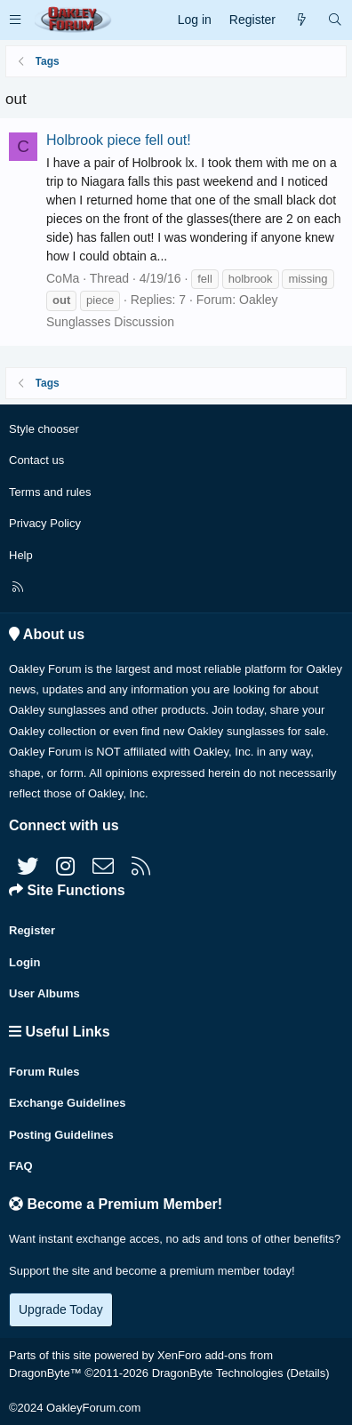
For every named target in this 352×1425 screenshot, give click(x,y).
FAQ (21, 1166)
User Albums (44, 993)
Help (21, 555)
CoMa (62, 278)
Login (24, 962)
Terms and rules (50, 492)
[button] (15, 20)
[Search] (335, 20)
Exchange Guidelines (67, 1102)
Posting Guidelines (61, 1134)
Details (308, 1373)
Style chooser (44, 429)
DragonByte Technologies (218, 1373)
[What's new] (301, 20)
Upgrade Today (61, 1309)
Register (32, 930)
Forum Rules (44, 1071)
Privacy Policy (45, 523)
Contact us (36, 460)
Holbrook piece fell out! (118, 140)
